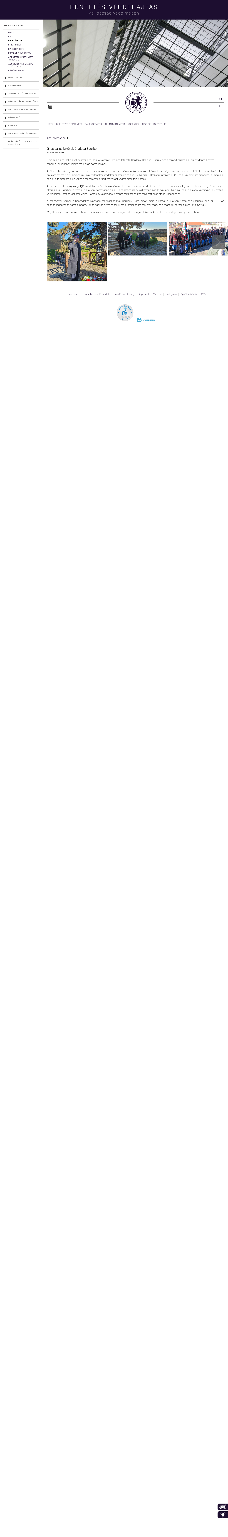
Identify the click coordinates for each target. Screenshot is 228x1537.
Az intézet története (69, 124)
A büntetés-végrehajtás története (20, 58)
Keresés (221, 100)
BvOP (10, 36)
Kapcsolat (159, 124)
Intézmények (14, 45)
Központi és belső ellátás (23, 101)
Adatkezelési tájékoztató (97, 294)
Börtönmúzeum (16, 70)
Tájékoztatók (93, 124)
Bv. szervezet (15, 25)
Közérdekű (14, 117)
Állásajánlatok (115, 124)
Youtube (157, 294)
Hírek (11, 32)
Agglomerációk (56, 138)
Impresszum (74, 294)
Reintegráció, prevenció (22, 93)
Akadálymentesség (124, 294)
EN (221, 106)
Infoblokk (223, 1514)
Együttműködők (189, 294)
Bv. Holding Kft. (16, 49)
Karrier (12, 125)
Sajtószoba (15, 85)
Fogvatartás (15, 77)
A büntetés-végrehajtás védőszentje (20, 65)
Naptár (50, 106)
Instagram (171, 294)
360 (223, 1507)
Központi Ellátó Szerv (19, 53)
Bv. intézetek (15, 41)
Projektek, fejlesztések (22, 109)
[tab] (21, 26)
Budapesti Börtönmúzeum (22, 133)
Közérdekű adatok (139, 124)
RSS (203, 294)
